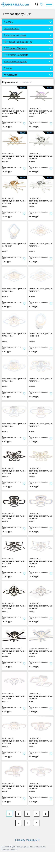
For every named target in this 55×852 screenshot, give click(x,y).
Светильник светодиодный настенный (14, 245)
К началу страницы (27, 839)
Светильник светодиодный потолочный (41, 245)
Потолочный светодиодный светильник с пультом (13, 156)
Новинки (26, 82)
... (18, 822)
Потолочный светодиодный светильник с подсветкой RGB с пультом (13, 111)
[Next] (36, 823)
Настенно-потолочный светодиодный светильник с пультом (13, 651)
